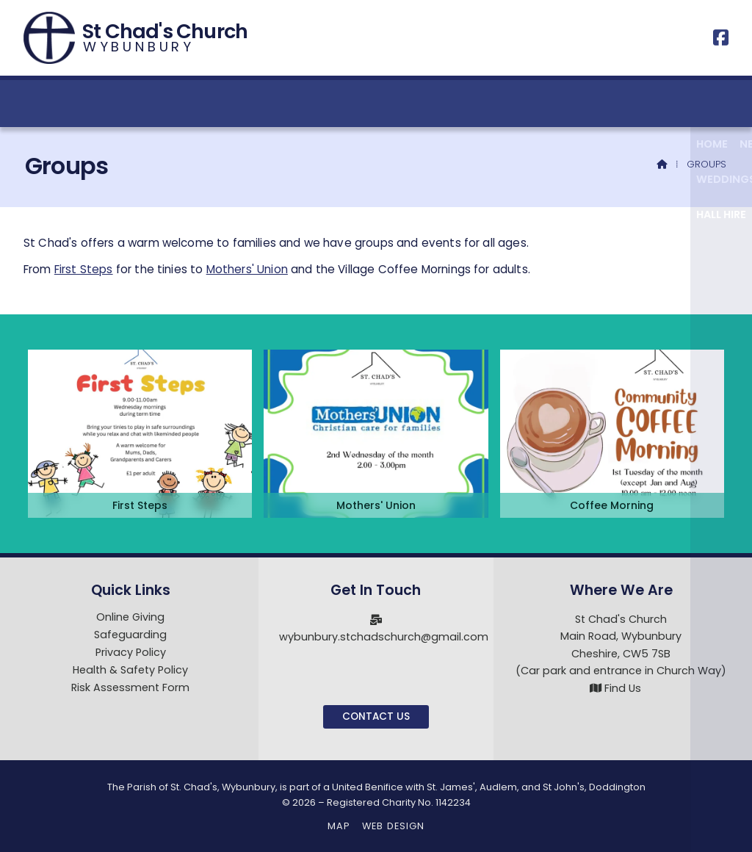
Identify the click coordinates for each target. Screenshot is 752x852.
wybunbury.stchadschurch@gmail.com (383, 636)
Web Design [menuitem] (393, 826)
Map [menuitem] (339, 826)
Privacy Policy (130, 653)
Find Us (622, 688)
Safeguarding (130, 635)
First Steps (83, 269)
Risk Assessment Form (130, 687)
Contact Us (376, 716)
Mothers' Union (247, 269)
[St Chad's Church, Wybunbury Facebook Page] (720, 40)
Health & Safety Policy (130, 670)
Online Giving (130, 617)
